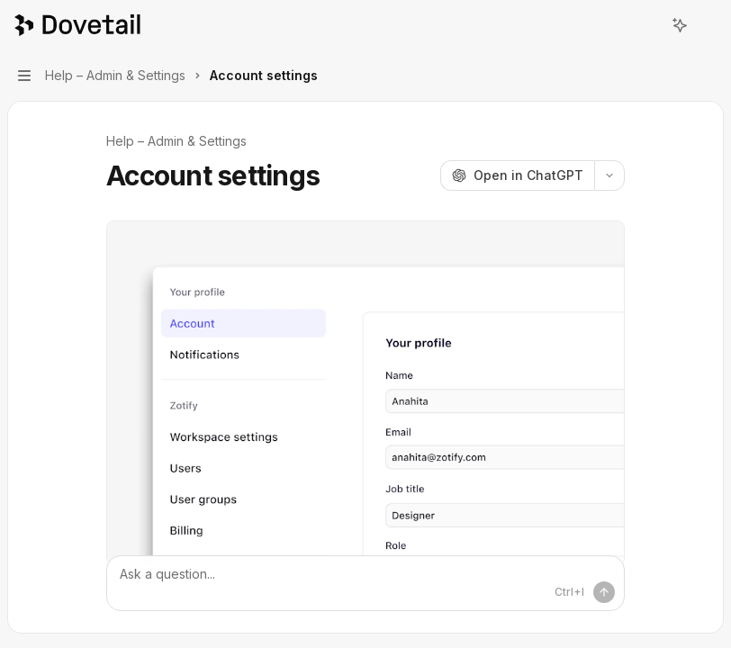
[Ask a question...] (365, 583)
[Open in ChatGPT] (517, 175)
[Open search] (646, 25)
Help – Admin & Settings (176, 140)
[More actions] (708, 25)
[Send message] (604, 592)
